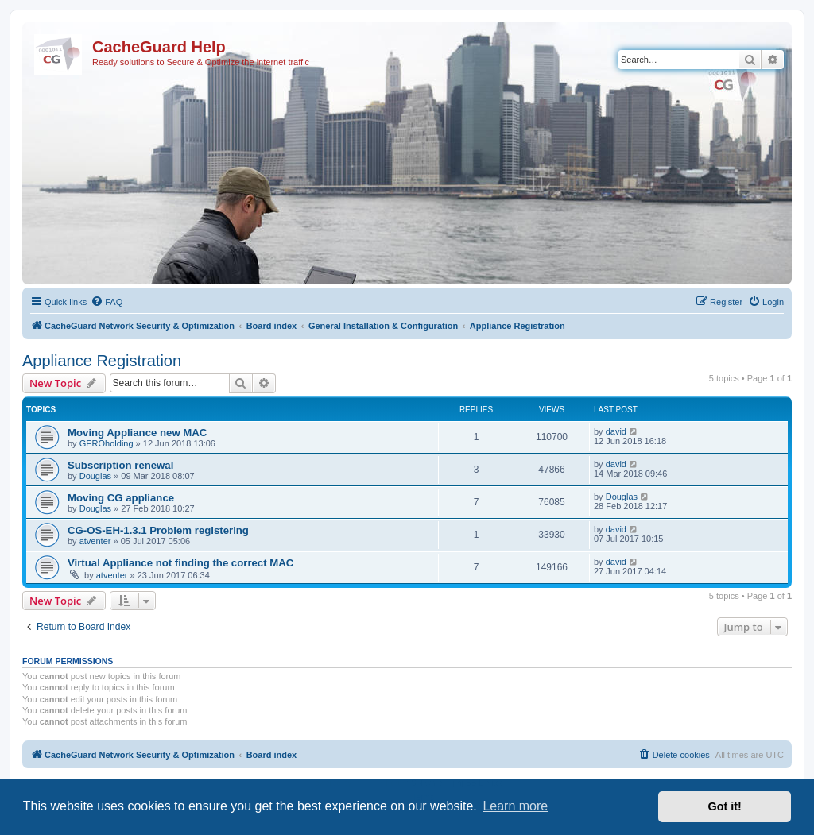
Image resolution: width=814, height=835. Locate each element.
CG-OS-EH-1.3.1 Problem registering (158, 530)
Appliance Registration (101, 360)
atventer (95, 541)
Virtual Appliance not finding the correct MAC (180, 563)
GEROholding (106, 443)
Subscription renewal (120, 465)
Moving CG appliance (121, 498)
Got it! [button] (725, 806)
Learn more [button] (515, 806)
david (616, 431)
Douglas (95, 476)
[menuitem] (106, 301)
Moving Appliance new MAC (137, 433)
